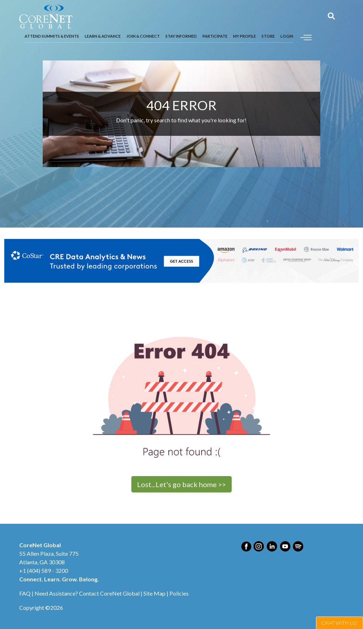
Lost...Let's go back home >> (181, 484)
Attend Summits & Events (52, 36)
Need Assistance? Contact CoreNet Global (87, 593)
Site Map (154, 593)
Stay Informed (181, 36)
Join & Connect (143, 36)
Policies (179, 593)
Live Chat (339, 623)
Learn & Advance (103, 36)
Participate (214, 36)
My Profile (244, 36)
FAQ (25, 593)
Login (286, 36)
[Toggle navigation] (306, 36)
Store (268, 36)
